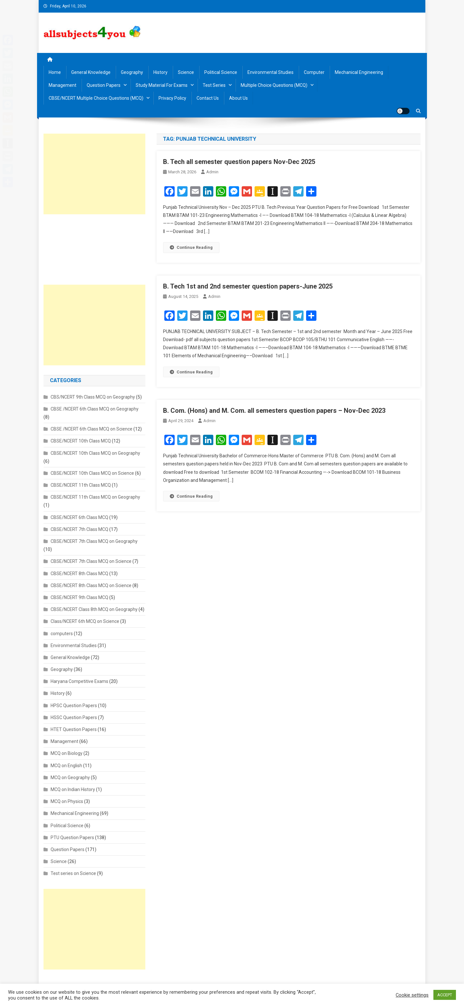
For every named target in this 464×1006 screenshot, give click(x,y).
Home (55, 72)
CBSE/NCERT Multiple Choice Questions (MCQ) (96, 98)
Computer (314, 72)
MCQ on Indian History (73, 789)
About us (238, 98)
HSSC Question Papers (74, 717)
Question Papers (104, 85)
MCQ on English (66, 765)
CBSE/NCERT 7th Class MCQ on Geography (94, 541)
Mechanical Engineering (359, 72)
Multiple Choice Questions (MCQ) (274, 85)
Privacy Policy (172, 98)
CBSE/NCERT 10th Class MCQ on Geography (95, 453)
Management (62, 85)
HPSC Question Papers (74, 705)
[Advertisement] (94, 174)
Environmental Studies (270, 72)
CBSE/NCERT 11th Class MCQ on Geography (95, 497)
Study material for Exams (162, 85)
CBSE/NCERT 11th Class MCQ (81, 485)
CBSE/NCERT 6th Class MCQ (79, 517)
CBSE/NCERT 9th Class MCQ (79, 597)
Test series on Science (73, 873)
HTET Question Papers (74, 729)
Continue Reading (191, 247)
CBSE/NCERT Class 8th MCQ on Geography (94, 609)
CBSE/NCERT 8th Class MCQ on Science (91, 585)
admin (212, 171)
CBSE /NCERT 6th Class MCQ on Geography (95, 409)
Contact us (208, 98)
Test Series (214, 85)
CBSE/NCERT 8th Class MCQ (79, 573)
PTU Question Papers (72, 837)
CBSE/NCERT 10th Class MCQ (81, 440)
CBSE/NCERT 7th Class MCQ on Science (91, 561)
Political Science (220, 72)
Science (186, 72)
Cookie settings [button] (412, 995)
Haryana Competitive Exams (79, 681)
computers (62, 633)
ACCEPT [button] (444, 994)
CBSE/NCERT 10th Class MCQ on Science (92, 473)
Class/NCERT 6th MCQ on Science (85, 621)
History (160, 72)
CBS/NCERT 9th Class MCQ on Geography (93, 397)
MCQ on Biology (66, 753)
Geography (132, 72)
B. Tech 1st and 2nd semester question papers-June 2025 (248, 286)
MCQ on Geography (70, 777)
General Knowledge (91, 72)
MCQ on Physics (67, 801)
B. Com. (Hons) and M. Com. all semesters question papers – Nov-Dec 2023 (274, 410)
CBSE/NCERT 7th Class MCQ (79, 529)
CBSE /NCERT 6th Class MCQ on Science (91, 429)
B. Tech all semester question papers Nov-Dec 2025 (239, 162)
